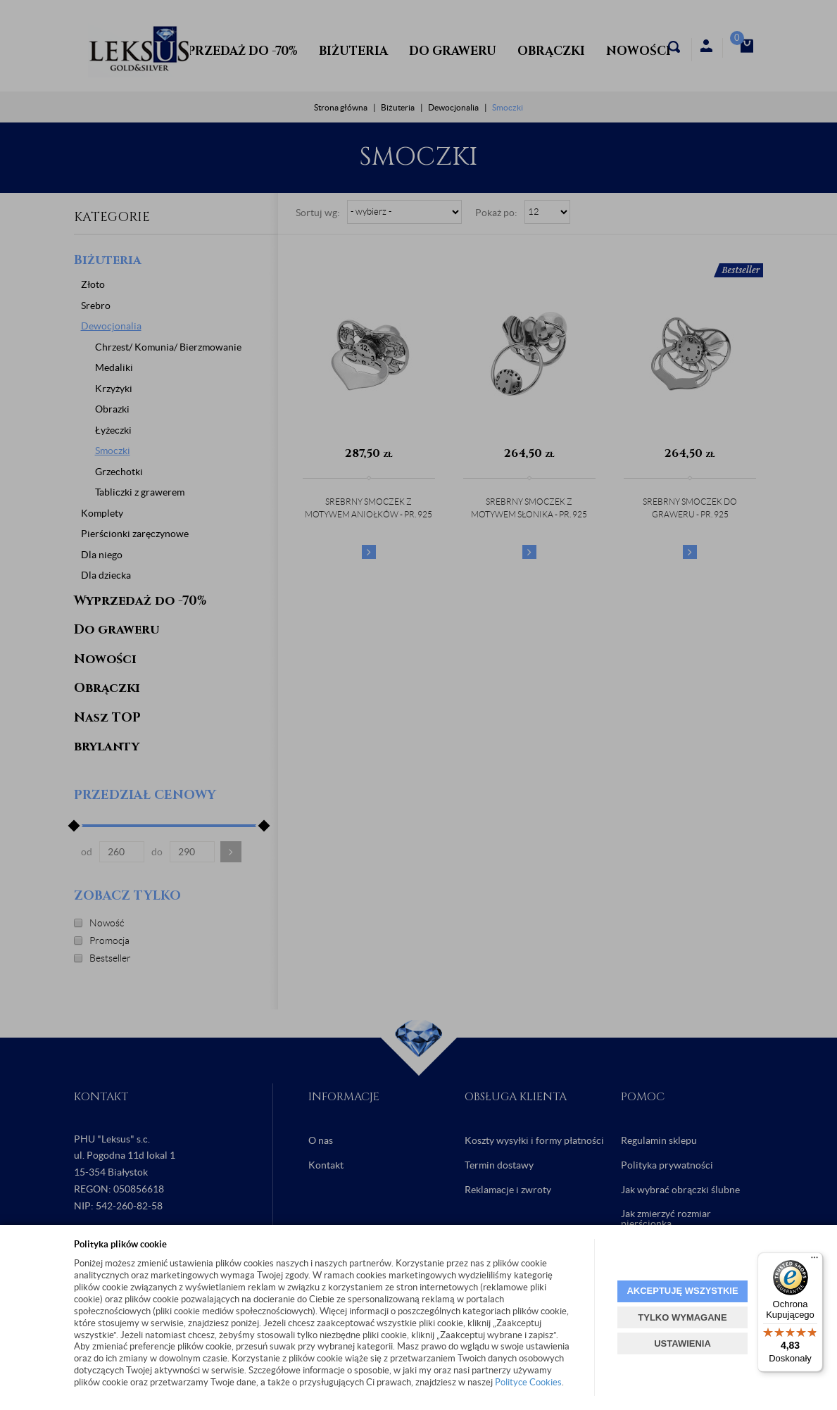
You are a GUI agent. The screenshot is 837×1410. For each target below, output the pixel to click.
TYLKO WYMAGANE (682, 1317)
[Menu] (814, 1260)
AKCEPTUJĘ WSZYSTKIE (682, 1290)
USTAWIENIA (682, 1343)
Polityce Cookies (528, 1382)
